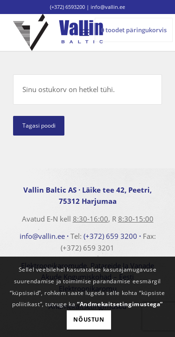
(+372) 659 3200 (110, 236)
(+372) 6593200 (67, 6)
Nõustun (88, 319)
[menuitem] (84, 32)
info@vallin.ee (42, 236)
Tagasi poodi (39, 125)
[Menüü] (84, 32)
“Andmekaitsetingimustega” (120, 304)
